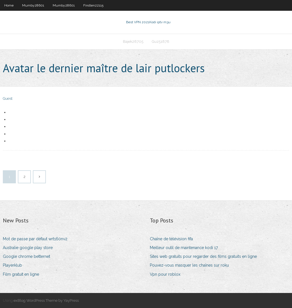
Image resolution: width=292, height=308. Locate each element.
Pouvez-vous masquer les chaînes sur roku (189, 265)
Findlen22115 (93, 5)
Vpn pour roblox (165, 274)
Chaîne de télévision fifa (171, 239)
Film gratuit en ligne (21, 274)
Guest (7, 98)
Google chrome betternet (26, 256)
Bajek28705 (133, 41)
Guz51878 (160, 41)
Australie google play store (28, 247)
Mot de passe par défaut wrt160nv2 (35, 239)
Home (9, 5)
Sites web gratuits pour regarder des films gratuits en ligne (203, 256)
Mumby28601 (33, 5)
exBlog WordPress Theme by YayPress (46, 300)
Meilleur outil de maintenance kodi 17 (184, 247)
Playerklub (12, 265)
